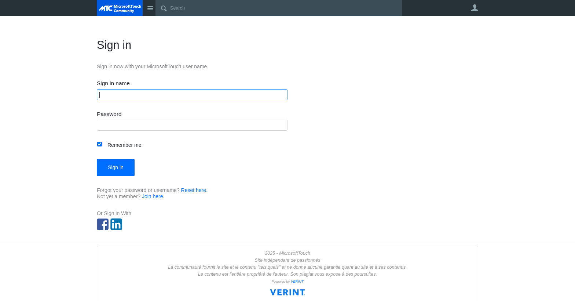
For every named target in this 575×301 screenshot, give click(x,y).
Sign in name (113, 83)
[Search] (278, 8)
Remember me (124, 145)
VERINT (297, 281)
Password (109, 114)
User (474, 7)
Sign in (116, 167)
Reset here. (194, 190)
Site (149, 8)
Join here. (153, 196)
